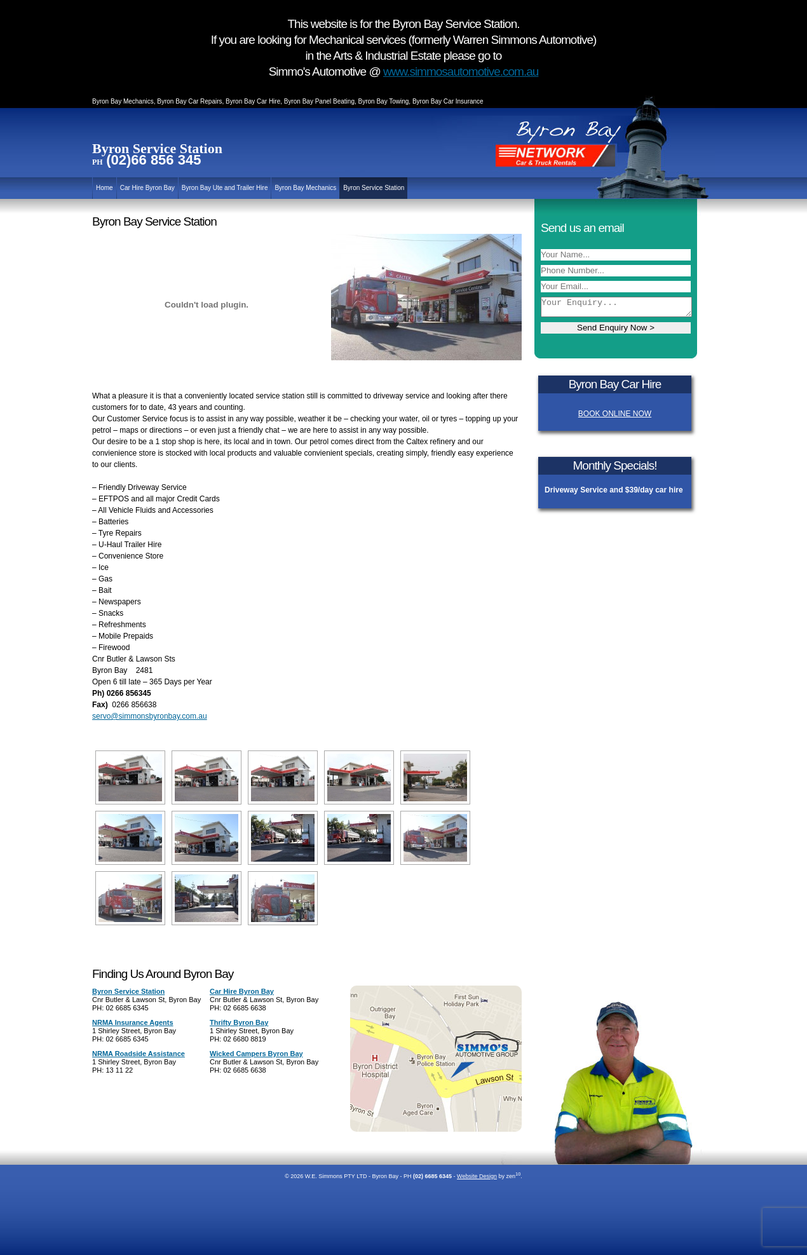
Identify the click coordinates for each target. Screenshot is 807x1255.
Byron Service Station (373, 187)
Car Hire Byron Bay (147, 187)
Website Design (477, 1176)
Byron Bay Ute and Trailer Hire (225, 187)
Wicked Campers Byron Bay (256, 1053)
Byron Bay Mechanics (305, 187)
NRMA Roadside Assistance (138, 1053)
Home (104, 187)
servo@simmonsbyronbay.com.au (149, 716)
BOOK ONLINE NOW (614, 413)
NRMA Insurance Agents (132, 1022)
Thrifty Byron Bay (239, 1022)
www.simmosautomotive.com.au (460, 71)
